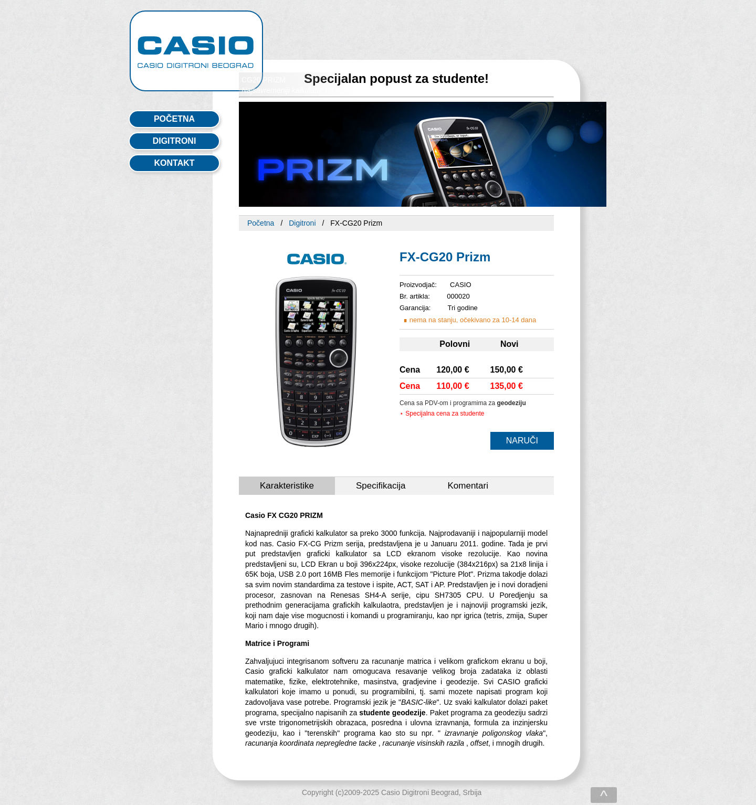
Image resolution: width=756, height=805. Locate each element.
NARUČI (522, 440)
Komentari (467, 486)
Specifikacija (381, 486)
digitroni (174, 140)
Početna (260, 223)
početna (174, 118)
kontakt (174, 162)
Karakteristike (287, 486)
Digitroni (302, 223)
